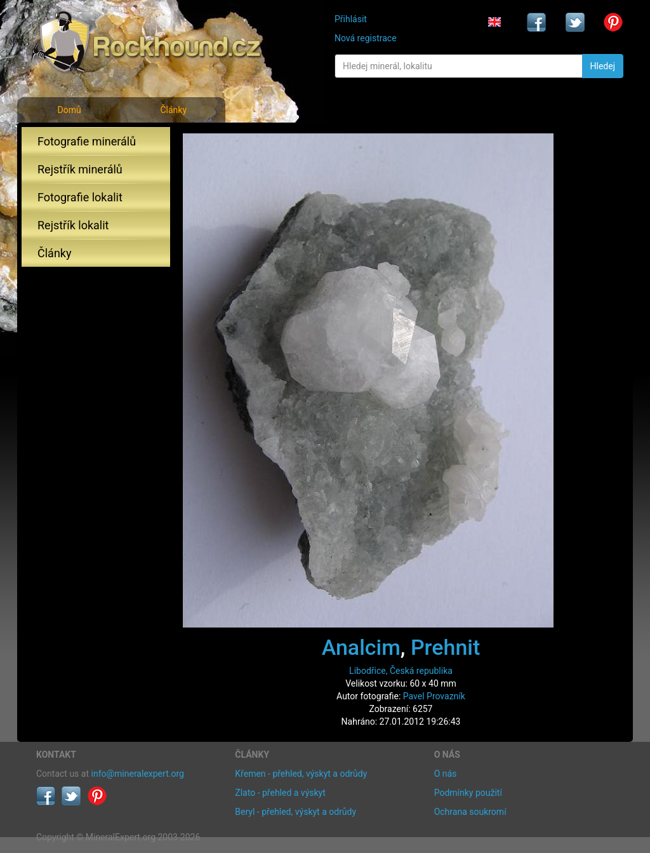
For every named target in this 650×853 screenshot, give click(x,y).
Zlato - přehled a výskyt (280, 793)
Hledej (602, 66)
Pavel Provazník (434, 696)
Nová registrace (366, 38)
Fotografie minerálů (86, 141)
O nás (445, 774)
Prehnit (445, 647)
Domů (69, 110)
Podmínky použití (468, 793)
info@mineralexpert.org (137, 774)
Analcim (361, 647)
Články (173, 110)
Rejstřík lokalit (73, 225)
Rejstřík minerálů (80, 169)
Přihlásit (351, 19)
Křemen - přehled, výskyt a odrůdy (301, 774)
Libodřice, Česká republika (401, 671)
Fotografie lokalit (80, 197)
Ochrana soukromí (470, 812)
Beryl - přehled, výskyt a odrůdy (295, 812)
